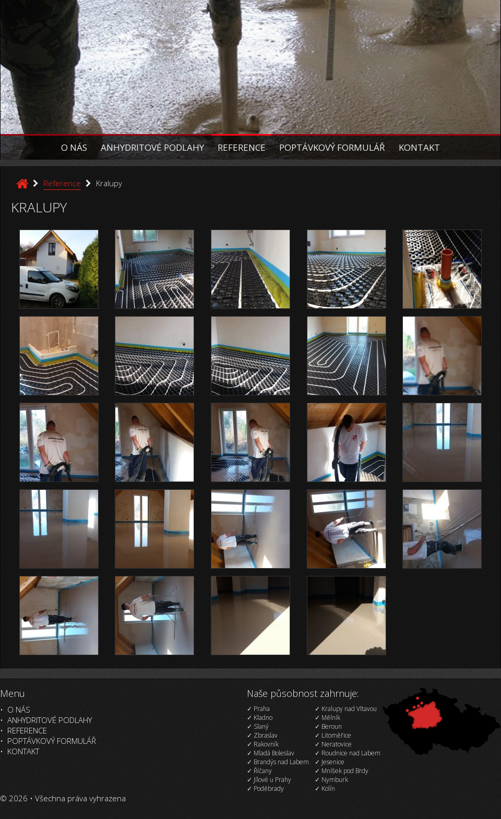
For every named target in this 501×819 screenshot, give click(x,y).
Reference (242, 147)
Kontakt (419, 147)
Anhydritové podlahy (152, 147)
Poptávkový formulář (332, 147)
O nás (74, 147)
